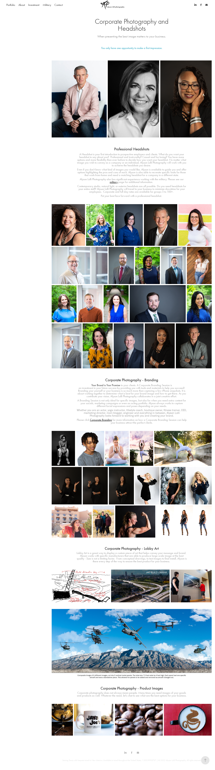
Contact (58, 5)
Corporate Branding (101, 419)
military (114, 182)
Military (47, 5)
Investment (33, 5)
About (21, 5)
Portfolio (10, 5)
